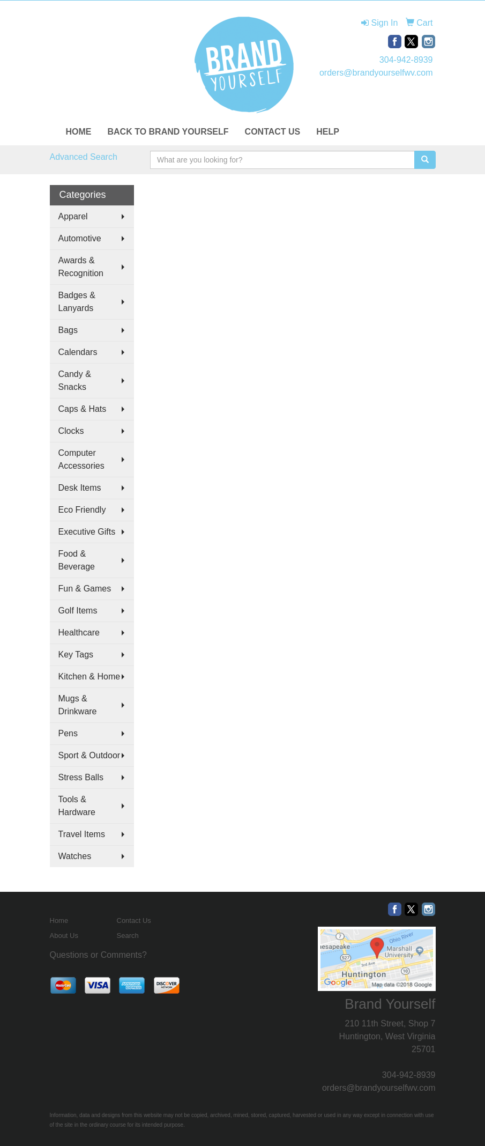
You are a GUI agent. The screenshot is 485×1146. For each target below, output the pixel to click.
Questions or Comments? (98, 954)
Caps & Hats (82, 408)
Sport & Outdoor (89, 755)
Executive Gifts (87, 531)
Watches (75, 856)
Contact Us (134, 920)
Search (128, 935)
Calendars (78, 352)
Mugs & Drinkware (77, 705)
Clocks (71, 430)
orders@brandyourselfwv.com (376, 72)
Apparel (73, 216)
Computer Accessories (81, 459)
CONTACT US (273, 131)
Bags (68, 330)
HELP (327, 131)
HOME (79, 131)
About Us (64, 935)
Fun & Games (84, 588)
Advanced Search (83, 156)
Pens (68, 733)
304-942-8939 (406, 59)
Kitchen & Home (89, 676)
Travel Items (81, 834)
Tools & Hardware (76, 806)
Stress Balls (80, 777)
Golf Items (78, 610)
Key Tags (76, 654)
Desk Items (79, 487)
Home (59, 920)
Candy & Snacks (74, 380)
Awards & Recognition (81, 267)
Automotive (79, 238)
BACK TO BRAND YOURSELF (168, 131)
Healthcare (79, 632)
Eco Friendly (82, 509)
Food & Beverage (76, 560)
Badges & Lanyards (76, 302)
